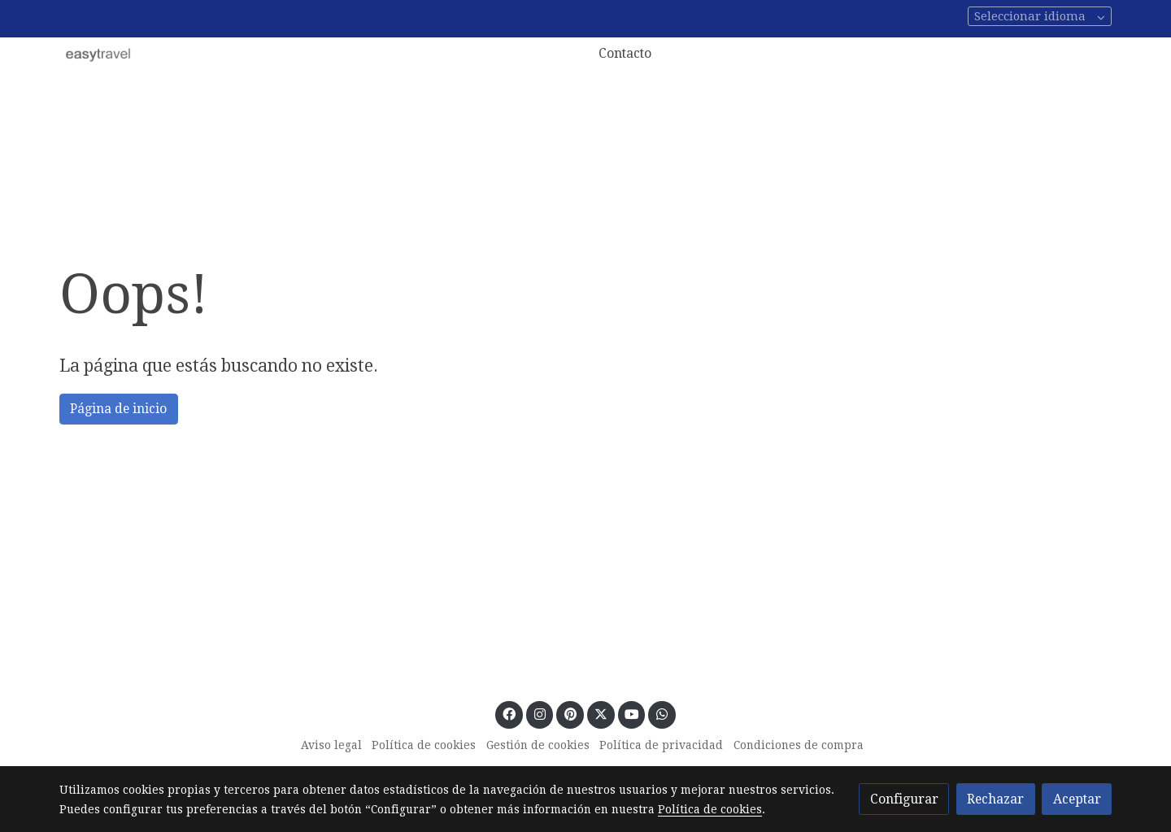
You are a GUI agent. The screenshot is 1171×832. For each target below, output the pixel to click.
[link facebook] (509, 713)
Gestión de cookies (538, 744)
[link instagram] (539, 713)
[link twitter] (600, 713)
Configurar (904, 799)
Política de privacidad (661, 744)
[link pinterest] (570, 713)
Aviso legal (331, 744)
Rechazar (995, 799)
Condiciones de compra (799, 744)
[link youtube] (632, 713)
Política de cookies (424, 744)
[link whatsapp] (662, 713)
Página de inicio (118, 408)
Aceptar (1077, 799)
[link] (98, 53)
